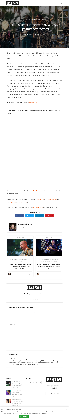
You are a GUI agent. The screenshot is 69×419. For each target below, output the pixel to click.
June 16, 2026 (15, 387)
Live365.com (37, 191)
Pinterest (50, 216)
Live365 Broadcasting (51, 199)
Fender (30, 20)
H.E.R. (26, 20)
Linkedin (39, 216)
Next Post (49, 237)
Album (21, 259)
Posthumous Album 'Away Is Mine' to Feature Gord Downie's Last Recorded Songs (20, 266)
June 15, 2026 (15, 396)
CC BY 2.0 (40, 207)
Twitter (29, 216)
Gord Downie (14, 259)
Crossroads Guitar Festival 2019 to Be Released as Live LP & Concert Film (49, 266)
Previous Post (20, 237)
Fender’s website (35, 102)
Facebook (19, 216)
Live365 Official (40, 199)
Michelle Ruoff (27, 224)
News (42, 20)
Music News (36, 20)
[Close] (66, 409)
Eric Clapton (43, 259)
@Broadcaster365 (22, 202)
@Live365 (13, 202)
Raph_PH (35, 207)
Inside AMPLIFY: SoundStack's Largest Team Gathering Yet (17, 383)
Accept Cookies (23, 416)
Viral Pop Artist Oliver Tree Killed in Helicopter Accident (17, 392)
